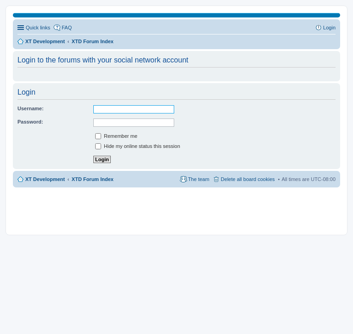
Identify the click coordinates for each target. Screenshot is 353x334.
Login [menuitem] (329, 27)
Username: (30, 108)
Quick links (38, 27)
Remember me (116, 136)
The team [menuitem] (198, 179)
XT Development (45, 179)
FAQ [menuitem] (67, 27)
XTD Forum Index (93, 179)
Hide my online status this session (137, 146)
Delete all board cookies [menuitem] (247, 179)
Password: (30, 122)
